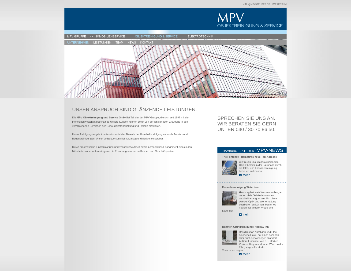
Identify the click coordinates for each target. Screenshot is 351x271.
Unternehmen (78, 42)
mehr (246, 175)
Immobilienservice (110, 36)
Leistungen (102, 42)
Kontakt (146, 42)
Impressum (279, 4)
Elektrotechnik (200, 36)
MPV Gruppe (76, 36)
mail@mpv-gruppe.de (256, 4)
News (131, 42)
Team (119, 42)
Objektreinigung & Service (156, 36)
